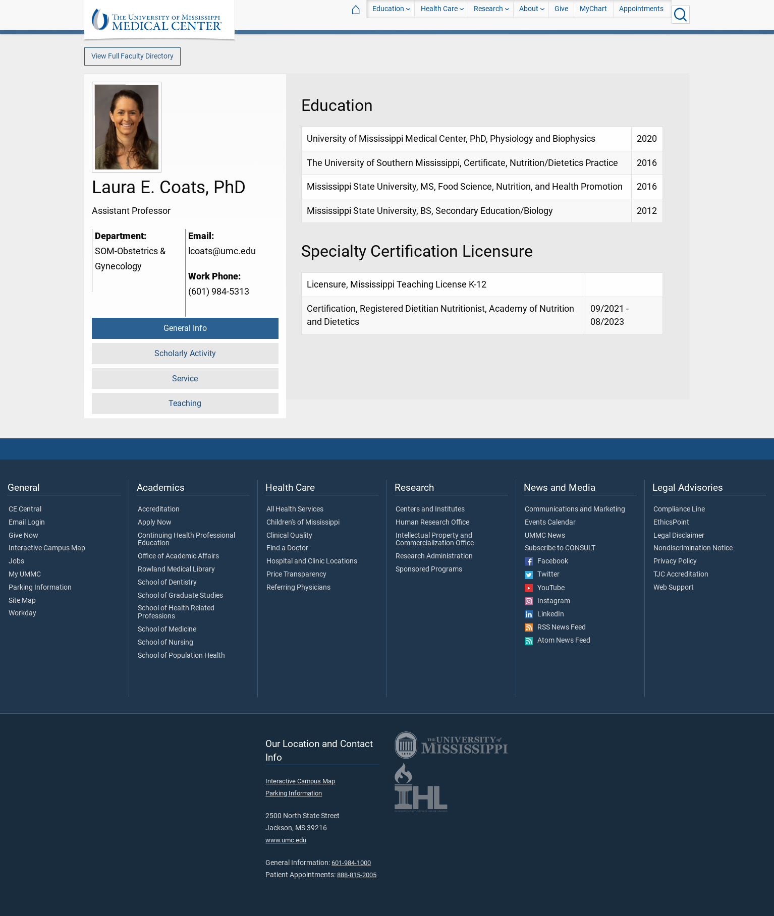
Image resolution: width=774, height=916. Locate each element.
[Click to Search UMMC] (681, 15)
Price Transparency (296, 574)
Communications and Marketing (575, 509)
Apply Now (155, 523)
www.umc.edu (285, 840)
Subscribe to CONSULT (560, 548)
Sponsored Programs (429, 569)
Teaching (185, 403)
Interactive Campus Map (47, 548)
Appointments (641, 14)
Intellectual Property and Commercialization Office (435, 540)
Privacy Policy (675, 561)
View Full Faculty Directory (132, 56)
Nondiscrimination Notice (693, 548)
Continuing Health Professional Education (186, 540)
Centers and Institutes (430, 509)
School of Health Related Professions (176, 612)
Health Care (439, 14)
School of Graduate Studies (180, 596)
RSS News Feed (555, 627)
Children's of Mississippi (303, 523)
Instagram (547, 601)
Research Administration (434, 556)
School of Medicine (167, 629)
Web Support (673, 588)
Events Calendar (550, 523)
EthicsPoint (671, 523)
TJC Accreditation (680, 574)
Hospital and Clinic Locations (311, 561)
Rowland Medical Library (176, 569)
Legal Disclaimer (678, 536)
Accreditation (159, 509)
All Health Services (294, 509)
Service (185, 378)
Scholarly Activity (185, 353)
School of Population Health (181, 656)
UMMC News (545, 536)
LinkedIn (544, 614)
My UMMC (25, 574)
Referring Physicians (298, 588)
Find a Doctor (287, 548)
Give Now (23, 536)
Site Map (22, 601)
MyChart (593, 14)
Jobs (16, 561)
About (528, 14)
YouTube (545, 588)
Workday (22, 613)
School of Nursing (165, 643)
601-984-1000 (351, 863)
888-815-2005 (356, 875)
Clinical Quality (289, 536)
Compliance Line (679, 509)
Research (488, 14)
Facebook (546, 561)
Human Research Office (432, 523)
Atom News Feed (557, 641)
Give (561, 14)
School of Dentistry (167, 583)
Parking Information (40, 588)
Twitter (542, 574)
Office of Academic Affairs (178, 556)
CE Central (25, 509)
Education (388, 14)
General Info (185, 328)
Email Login (27, 523)
